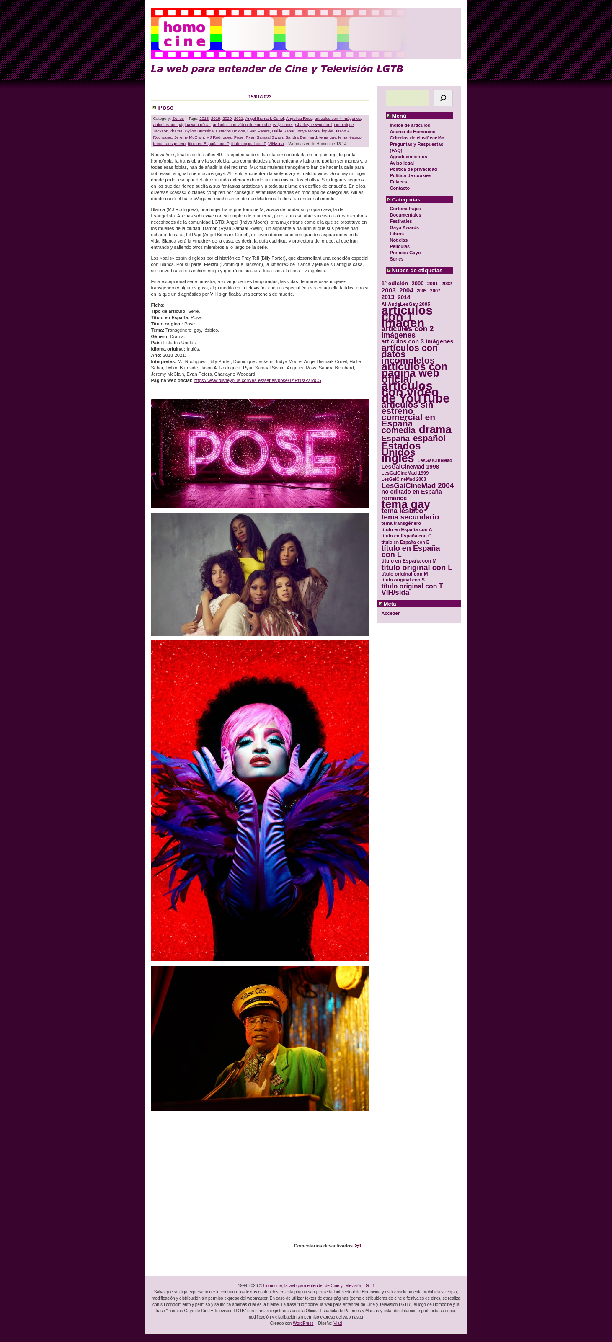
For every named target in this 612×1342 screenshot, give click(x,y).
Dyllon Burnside (199, 131)
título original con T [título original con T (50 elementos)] (412, 586)
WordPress (303, 1323)
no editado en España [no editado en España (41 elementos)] (412, 492)
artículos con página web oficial (182, 124)
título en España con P (208, 143)
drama (176, 131)
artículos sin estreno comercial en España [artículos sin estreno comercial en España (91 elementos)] (409, 413)
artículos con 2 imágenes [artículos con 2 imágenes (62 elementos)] (408, 332)
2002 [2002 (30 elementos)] (447, 283)
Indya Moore (308, 131)
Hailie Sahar (283, 131)
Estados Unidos (230, 131)
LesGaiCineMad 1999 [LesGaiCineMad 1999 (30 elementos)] (405, 472)
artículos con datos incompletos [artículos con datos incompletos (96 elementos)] (410, 354)
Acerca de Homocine (413, 131)
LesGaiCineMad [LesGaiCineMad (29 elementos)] (435, 460)
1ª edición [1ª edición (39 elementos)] (395, 283)
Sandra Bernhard (301, 137)
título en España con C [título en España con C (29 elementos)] (406, 535)
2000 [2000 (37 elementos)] (417, 283)
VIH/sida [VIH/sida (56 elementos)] (396, 592)
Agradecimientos (408, 156)
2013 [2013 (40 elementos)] (388, 297)
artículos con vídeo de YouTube (242, 124)
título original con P (248, 143)
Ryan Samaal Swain (264, 137)
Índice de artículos (410, 125)
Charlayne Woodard (313, 124)
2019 (215, 118)
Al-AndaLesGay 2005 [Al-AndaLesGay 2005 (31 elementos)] (406, 304)
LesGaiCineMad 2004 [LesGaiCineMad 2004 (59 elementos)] (418, 486)
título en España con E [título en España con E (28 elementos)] (405, 542)
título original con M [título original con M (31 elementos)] (405, 573)
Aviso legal (402, 162)
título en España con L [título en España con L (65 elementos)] (411, 551)
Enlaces (399, 181)
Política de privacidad (413, 169)
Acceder (391, 613)
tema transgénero (169, 143)
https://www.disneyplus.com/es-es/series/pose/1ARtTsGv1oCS (257, 380)
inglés (327, 131)
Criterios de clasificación (417, 137)
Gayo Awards (404, 227)
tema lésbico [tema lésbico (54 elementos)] (402, 511)
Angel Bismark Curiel (264, 118)
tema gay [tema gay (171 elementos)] (406, 504)
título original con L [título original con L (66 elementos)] (417, 567)
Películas (400, 246)
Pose (166, 107)
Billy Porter (283, 124)
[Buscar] (443, 98)
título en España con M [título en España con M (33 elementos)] (409, 561)
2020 (227, 118)
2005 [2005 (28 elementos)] (422, 290)
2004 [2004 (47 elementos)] (406, 290)
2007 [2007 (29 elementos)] (435, 290)
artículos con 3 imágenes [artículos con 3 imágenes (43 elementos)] (418, 341)
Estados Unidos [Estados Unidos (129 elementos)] (401, 449)
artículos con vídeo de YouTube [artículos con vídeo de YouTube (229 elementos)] (416, 391)
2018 (204, 118)
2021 (238, 118)
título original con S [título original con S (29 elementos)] (403, 579)
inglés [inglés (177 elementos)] (398, 458)
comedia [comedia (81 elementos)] (399, 430)
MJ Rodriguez (219, 137)
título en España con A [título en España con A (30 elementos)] (407, 529)
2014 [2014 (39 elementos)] (404, 297)
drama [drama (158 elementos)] (435, 429)
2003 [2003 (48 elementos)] (389, 290)
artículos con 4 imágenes (338, 118)
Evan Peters (258, 131)
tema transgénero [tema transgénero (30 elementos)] (401, 523)
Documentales (405, 214)
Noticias (399, 240)
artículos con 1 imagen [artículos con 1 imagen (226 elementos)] (407, 316)
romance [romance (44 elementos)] (394, 498)
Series (397, 258)
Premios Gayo (405, 252)
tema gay (327, 137)
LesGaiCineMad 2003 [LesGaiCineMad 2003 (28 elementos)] (404, 479)
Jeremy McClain (189, 137)
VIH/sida (276, 143)
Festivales (401, 221)
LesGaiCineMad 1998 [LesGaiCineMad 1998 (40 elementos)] (410, 467)
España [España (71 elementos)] (396, 438)
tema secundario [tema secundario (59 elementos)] (410, 517)
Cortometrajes (405, 208)
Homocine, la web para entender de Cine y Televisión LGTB (318, 1285)
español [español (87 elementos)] (429, 438)
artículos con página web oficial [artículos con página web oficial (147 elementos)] (415, 373)
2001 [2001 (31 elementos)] (432, 283)
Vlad (337, 1323)
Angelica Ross (299, 118)
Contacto (400, 188)
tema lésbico (349, 137)
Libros (397, 233)
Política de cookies (410, 175)
